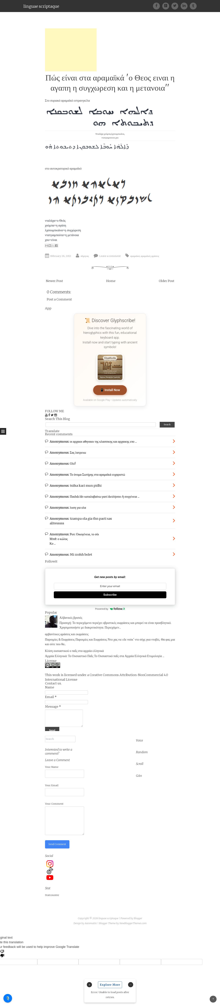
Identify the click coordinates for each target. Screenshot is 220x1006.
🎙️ (8, 998)
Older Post (166, 281)
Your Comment (54, 802)
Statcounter (52, 893)
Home (111, 281)
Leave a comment (110, 256)
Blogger (138, 917)
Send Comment (57, 843)
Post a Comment (59, 299)
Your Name (51, 765)
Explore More (110, 984)
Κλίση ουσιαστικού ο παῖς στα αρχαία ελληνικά (74, 650)
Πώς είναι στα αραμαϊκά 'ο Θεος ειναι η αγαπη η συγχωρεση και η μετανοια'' (110, 83)
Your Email (51, 784)
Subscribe (110, 594)
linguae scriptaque (41, 6)
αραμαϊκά (135, 256)
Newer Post (54, 281)
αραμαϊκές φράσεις (150, 256)
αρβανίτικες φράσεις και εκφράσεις (67, 634)
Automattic (91, 922)
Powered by (110, 608)
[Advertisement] (71, 49)
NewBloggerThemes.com (133, 922)
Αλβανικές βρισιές (70, 617)
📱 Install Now (110, 390)
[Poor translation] (2, 952)
